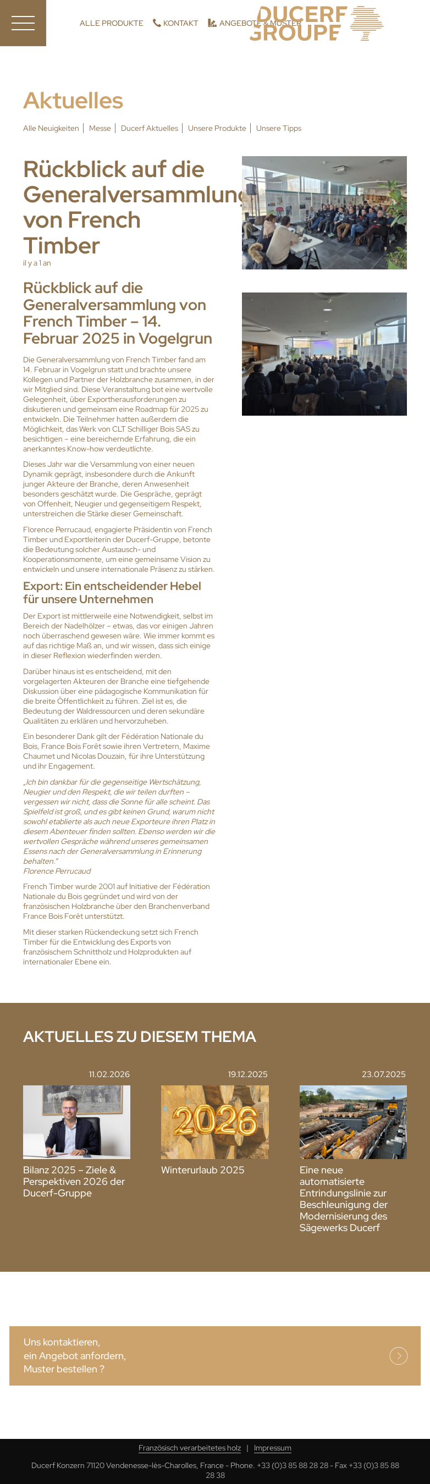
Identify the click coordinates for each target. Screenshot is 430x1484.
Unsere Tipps (278, 128)
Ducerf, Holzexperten (317, 23)
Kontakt (181, 23)
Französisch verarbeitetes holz (190, 1448)
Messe (100, 128)
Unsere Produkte (217, 128)
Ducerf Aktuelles (149, 128)
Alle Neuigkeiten (51, 128)
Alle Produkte (112, 23)
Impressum (272, 1448)
